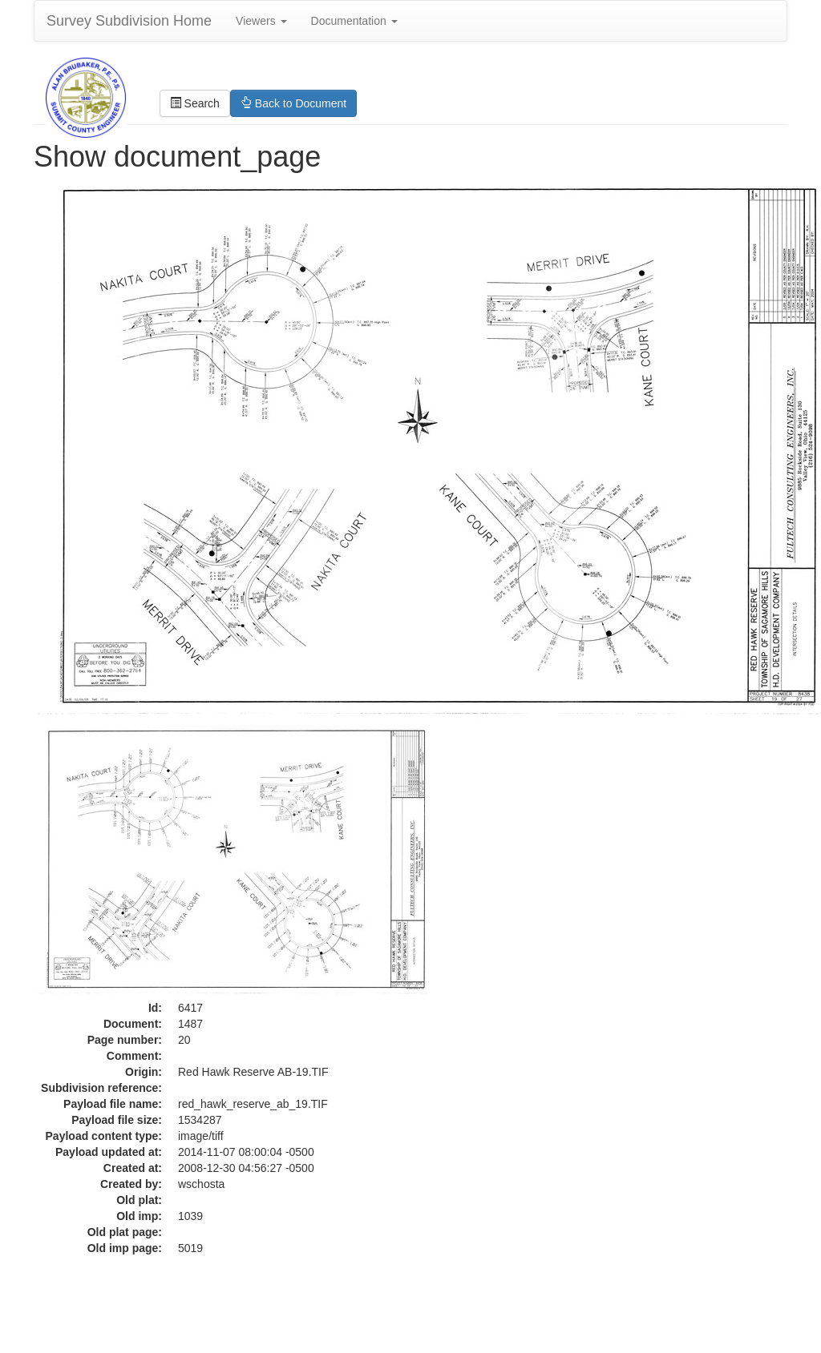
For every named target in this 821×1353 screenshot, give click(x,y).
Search (195, 103)
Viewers (261, 20)
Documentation (354, 20)
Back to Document (293, 103)
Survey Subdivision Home (129, 21)
